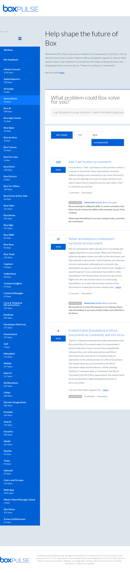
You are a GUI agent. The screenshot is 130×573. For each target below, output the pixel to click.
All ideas (8, 49)
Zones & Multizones (15, 519)
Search (7, 421)
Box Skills (9, 234)
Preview (8, 412)
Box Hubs (9, 205)
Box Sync (9, 244)
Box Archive (10, 137)
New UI (8, 373)
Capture (8, 263)
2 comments (74, 193)
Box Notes (9, 215)
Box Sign (8, 225)
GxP (6, 343)
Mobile (7, 363)
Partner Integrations (15, 402)
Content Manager (13, 293)
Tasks (7, 460)
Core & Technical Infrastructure (13, 303)
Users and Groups (13, 480)
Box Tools (9, 254)
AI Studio (9, 88)
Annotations (87, 193)
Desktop (8, 314)
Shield (7, 441)
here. (62, 72)
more (118, 287)
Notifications (11, 382)
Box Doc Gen (11, 156)
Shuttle (8, 450)
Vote (58, 170)
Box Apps (9, 127)
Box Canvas (10, 147)
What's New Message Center (20, 499)
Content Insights (13, 283)
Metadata (9, 353)
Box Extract (10, 176)
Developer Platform (15, 324)
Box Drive (9, 166)
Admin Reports (12, 79)
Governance (10, 334)
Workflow (9, 509)
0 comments (89, 396)
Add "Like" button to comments (90, 162)
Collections (10, 273)
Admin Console (12, 69)
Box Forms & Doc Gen (15, 195)
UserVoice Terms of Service (99, 555)
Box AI (7, 108)
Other (7, 392)
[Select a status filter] (107, 142)
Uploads (8, 470)
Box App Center (12, 117)
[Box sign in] (20, 38)
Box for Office (11, 186)
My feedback (11, 59)
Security (8, 431)
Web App (9, 489)
